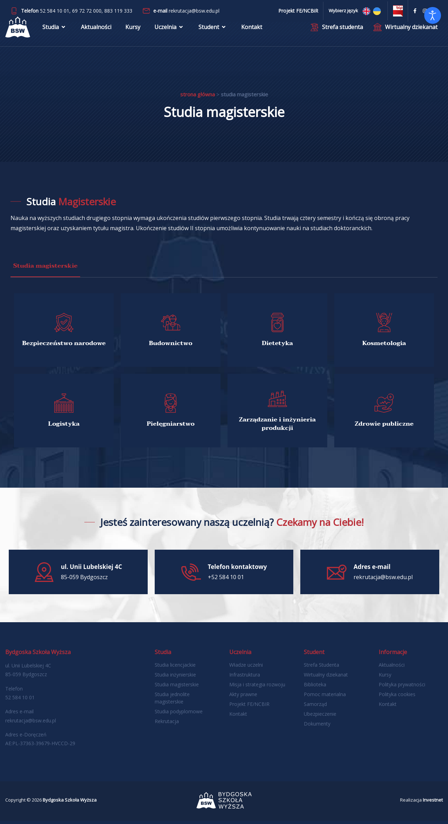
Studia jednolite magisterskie (172, 701)
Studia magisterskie (177, 687)
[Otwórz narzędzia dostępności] (432, 15)
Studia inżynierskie (175, 677)
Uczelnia (169, 33)
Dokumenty (317, 726)
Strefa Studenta (321, 668)
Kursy (132, 33)
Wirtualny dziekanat (326, 677)
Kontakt (251, 33)
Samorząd (315, 707)
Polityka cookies (397, 697)
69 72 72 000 (87, 10)
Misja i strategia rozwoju (257, 687)
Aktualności (96, 33)
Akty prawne (243, 697)
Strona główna (197, 94)
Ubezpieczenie (320, 717)
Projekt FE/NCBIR (249, 707)
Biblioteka (315, 687)
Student (212, 33)
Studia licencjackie (175, 668)
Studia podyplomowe (179, 714)
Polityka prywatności (402, 687)
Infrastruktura (244, 677)
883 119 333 (118, 10)
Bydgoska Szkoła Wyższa (70, 803)
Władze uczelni (246, 668)
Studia (54, 33)
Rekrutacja (167, 724)
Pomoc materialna (325, 697)
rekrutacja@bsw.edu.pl (194, 10)
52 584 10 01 (54, 10)
